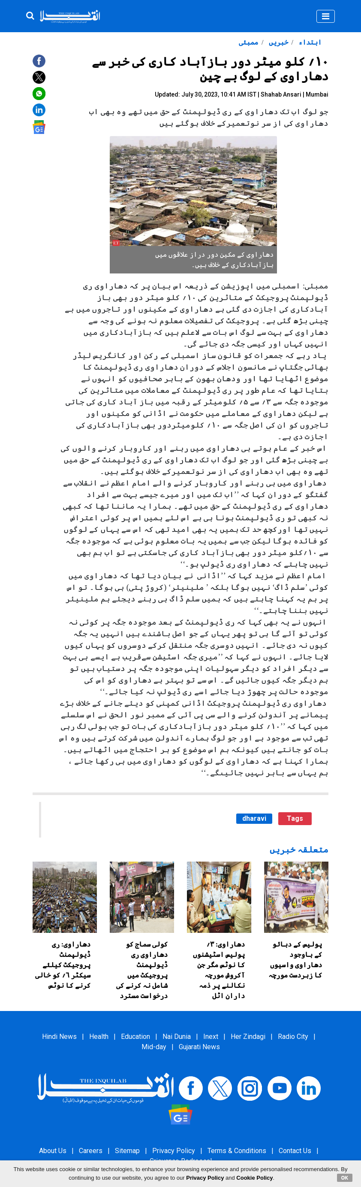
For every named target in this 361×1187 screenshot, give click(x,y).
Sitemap (127, 1151)
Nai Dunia (176, 1036)
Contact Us (295, 1151)
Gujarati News (199, 1047)
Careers (90, 1151)
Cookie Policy (254, 1178)
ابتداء (309, 42)
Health (98, 1036)
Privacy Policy (173, 1151)
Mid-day (153, 1047)
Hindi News (59, 1036)
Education (135, 1036)
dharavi (254, 818)
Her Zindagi (248, 1036)
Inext (210, 1036)
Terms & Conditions (237, 1151)
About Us (52, 1151)
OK (345, 1177)
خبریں (277, 42)
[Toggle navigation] (325, 16)
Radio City (293, 1036)
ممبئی (248, 42)
